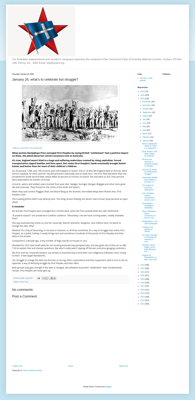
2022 (142, 268)
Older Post (123, 366)
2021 (142, 272)
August (146, 116)
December (147, 102)
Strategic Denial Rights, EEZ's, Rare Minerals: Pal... (149, 248)
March (145, 134)
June (145, 123)
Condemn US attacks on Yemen (147, 229)
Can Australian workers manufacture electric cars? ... (149, 196)
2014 (142, 297)
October (146, 109)
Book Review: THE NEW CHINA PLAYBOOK (149, 154)
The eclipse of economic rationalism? (148, 187)
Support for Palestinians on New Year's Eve (149, 257)
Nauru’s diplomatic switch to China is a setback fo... (150, 146)
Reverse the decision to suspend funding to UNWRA (150, 162)
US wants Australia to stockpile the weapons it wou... (149, 238)
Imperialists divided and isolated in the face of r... (150, 179)
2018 (142, 283)
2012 (142, 304)
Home (70, 366)
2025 (142, 95)
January (146, 141)
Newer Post (17, 366)
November (147, 105)
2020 (142, 275)
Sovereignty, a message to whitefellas (148, 205)
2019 (142, 279)
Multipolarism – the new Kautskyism (150, 222)
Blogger (108, 387)
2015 (142, 293)
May (144, 126)
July (144, 119)
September (147, 112)
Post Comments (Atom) (32, 370)
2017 (142, 286)
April (145, 130)
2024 (142, 99)
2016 (142, 290)
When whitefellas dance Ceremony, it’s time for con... (149, 214)
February (146, 137)
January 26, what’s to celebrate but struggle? (149, 172)
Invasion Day (23, 282)
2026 (142, 91)
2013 (142, 300)
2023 (142, 265)
